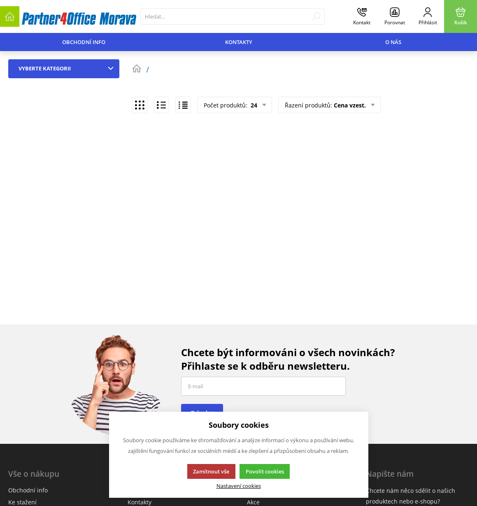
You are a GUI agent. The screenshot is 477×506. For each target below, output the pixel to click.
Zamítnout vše (211, 471)
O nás (393, 42)
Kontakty (238, 42)
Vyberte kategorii (68, 68)
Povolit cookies (265, 471)
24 (253, 105)
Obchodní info (83, 42)
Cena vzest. (350, 105)
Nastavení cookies (238, 486)
